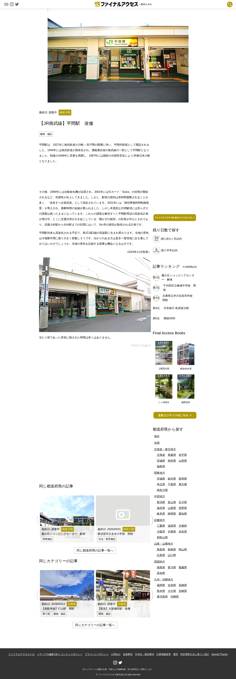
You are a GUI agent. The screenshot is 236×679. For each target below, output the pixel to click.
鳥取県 (161, 549)
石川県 (183, 502)
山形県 (183, 460)
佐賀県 (172, 585)
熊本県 (161, 591)
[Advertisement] (95, 176)
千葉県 (172, 484)
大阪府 (161, 531)
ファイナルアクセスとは (21, 654)
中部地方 (159, 496)
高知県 (161, 573)
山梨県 (172, 508)
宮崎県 (183, 591)
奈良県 (183, 531)
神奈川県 (162, 490)
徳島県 (161, 567)
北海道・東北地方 (165, 449)
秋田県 (172, 460)
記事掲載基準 (163, 654)
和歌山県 (162, 537)
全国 (157, 442)
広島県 (161, 555)
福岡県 (161, 585)
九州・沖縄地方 (163, 579)
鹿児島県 (162, 596)
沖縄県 (174, 596)
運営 (175, 654)
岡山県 (183, 549)
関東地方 (159, 472)
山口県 (172, 555)
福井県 (161, 508)
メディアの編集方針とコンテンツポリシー (59, 654)
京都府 (183, 525)
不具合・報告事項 (144, 654)
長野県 (183, 508)
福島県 (161, 466)
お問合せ (116, 654)
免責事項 (128, 654)
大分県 (172, 591)
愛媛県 (183, 567)
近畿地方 (159, 520)
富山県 (172, 502)
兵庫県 (172, 531)
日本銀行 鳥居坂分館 (176, 308)
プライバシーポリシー (97, 654)
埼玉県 (161, 484)
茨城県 (161, 478)
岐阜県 (161, 513)
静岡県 (172, 513)
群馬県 (183, 478)
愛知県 (183, 513)
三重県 (161, 525)
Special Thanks (219, 654)
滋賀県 (172, 525)
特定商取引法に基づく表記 (194, 654)
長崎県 (183, 585)
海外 (157, 436)
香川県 (172, 567)
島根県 (172, 549)
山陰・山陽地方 (163, 543)
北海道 (161, 454)
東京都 (183, 484)
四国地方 (159, 561)
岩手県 (183, 454)
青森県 (172, 454)
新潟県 (161, 502)
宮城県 (161, 460)
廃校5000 (169, 318)
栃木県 (172, 478)
